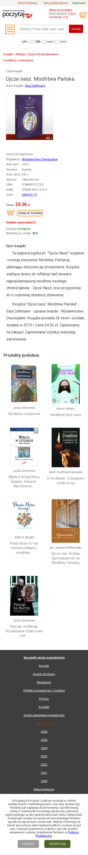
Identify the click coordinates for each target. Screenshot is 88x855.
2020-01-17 (29, 194)
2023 (44, 756)
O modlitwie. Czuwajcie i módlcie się (66, 480)
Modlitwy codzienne (24, 414)
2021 (44, 773)
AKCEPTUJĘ (57, 844)
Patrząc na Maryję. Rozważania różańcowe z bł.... (24, 631)
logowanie (79, 3)
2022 (44, 764)
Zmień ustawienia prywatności (44, 715)
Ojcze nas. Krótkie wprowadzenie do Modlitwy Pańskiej (65, 558)
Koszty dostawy (44, 674)
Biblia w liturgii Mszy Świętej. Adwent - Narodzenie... (24, 481)
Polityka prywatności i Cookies (44, 690)
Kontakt (44, 707)
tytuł (63, 41)
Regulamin (44, 682)
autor (50, 41)
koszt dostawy (27, 3)
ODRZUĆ (28, 844)
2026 (44, 731)
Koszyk (44, 666)
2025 (44, 740)
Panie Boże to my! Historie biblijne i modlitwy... (24, 548)
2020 (44, 781)
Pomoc (44, 699)
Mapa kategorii (44, 789)
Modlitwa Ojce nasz (65, 415)
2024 (44, 748)
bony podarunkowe (56, 3)
